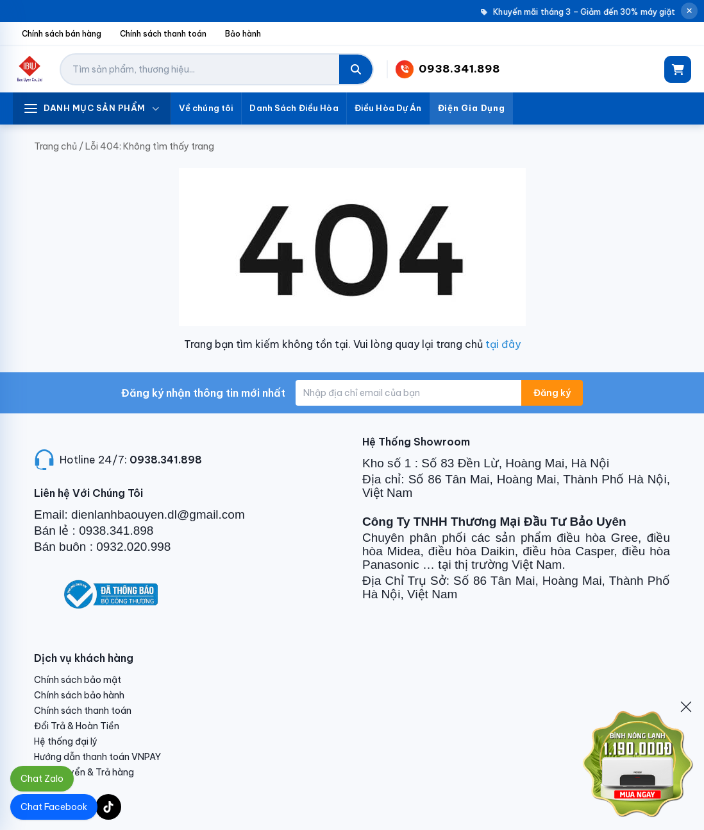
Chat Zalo (42, 778)
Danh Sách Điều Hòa (293, 108)
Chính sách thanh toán (163, 34)
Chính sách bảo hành (79, 695)
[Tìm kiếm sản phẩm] (200, 69)
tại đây (503, 344)
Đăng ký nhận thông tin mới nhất (203, 392)
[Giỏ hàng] (677, 69)
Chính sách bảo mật (77, 680)
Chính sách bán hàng (61, 34)
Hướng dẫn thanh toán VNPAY (97, 757)
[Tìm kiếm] (356, 69)
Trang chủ (55, 146)
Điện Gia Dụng (471, 108)
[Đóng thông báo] (689, 11)
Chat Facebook (54, 807)
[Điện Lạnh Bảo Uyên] (30, 69)
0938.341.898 (166, 459)
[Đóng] (686, 706)
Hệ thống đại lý (65, 741)
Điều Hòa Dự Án (388, 108)
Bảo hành (243, 34)
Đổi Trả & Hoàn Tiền (76, 726)
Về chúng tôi (206, 108)
